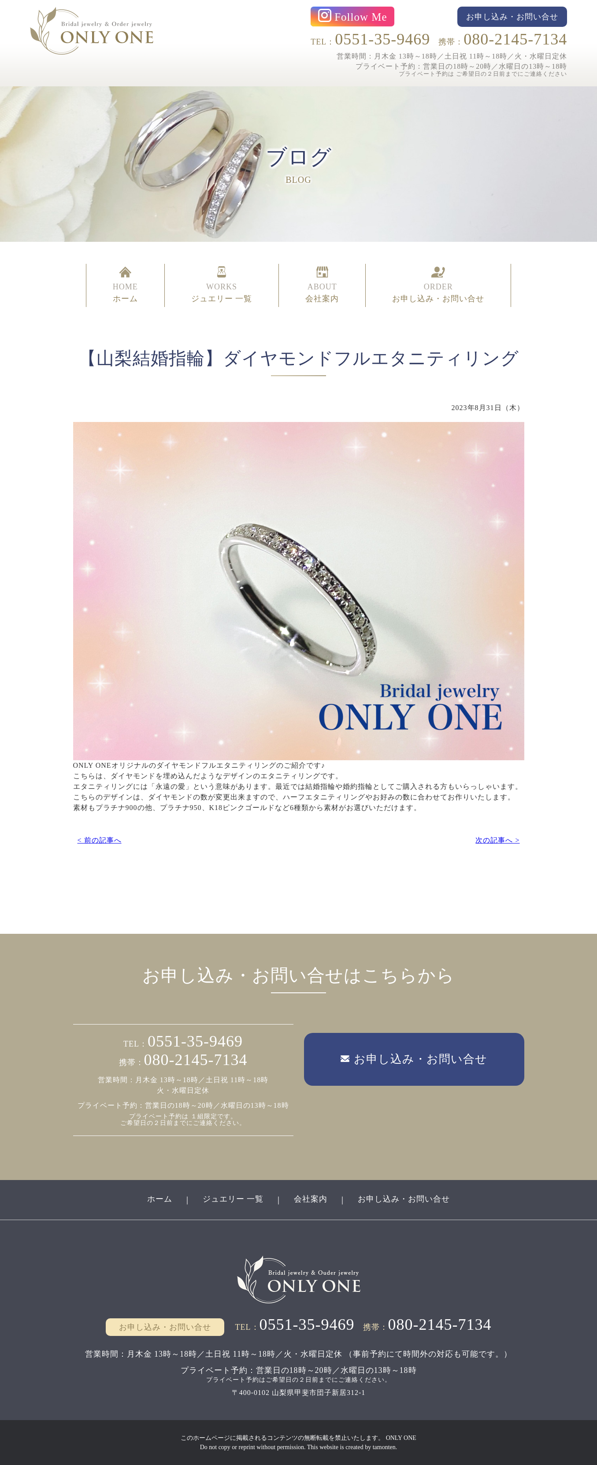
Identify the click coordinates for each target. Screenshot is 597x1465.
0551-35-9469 (382, 39)
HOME (125, 285)
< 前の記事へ (100, 840)
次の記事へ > (497, 840)
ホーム (159, 1199)
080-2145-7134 (515, 39)
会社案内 (310, 1199)
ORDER (438, 285)
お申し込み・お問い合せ (404, 1199)
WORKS (221, 285)
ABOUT (322, 285)
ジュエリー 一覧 (233, 1199)
